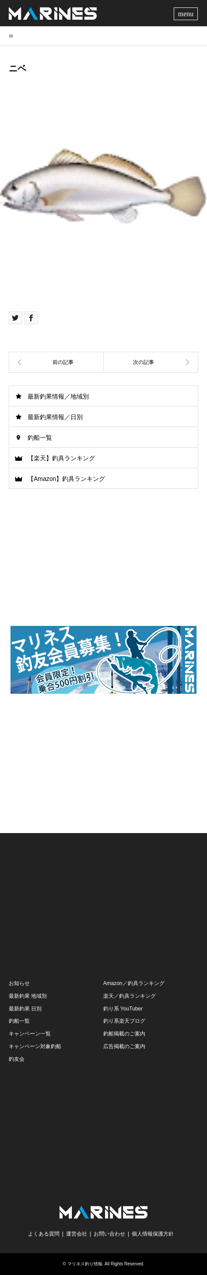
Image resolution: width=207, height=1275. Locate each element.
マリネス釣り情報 (84, 1263)
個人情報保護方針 (153, 1234)
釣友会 (17, 1059)
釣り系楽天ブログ (124, 1021)
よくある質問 (44, 1234)
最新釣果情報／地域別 (58, 396)
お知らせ (19, 983)
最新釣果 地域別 (28, 996)
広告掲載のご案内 (124, 1046)
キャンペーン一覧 (30, 1034)
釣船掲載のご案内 (124, 1034)
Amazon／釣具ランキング (134, 983)
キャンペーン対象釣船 (35, 1046)
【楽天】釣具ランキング (61, 458)
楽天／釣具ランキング (129, 996)
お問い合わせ (109, 1234)
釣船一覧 (40, 437)
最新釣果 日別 (25, 1009)
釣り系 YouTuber (123, 1009)
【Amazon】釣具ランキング (66, 478)
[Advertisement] (103, 761)
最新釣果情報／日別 (55, 416)
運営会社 (76, 1234)
